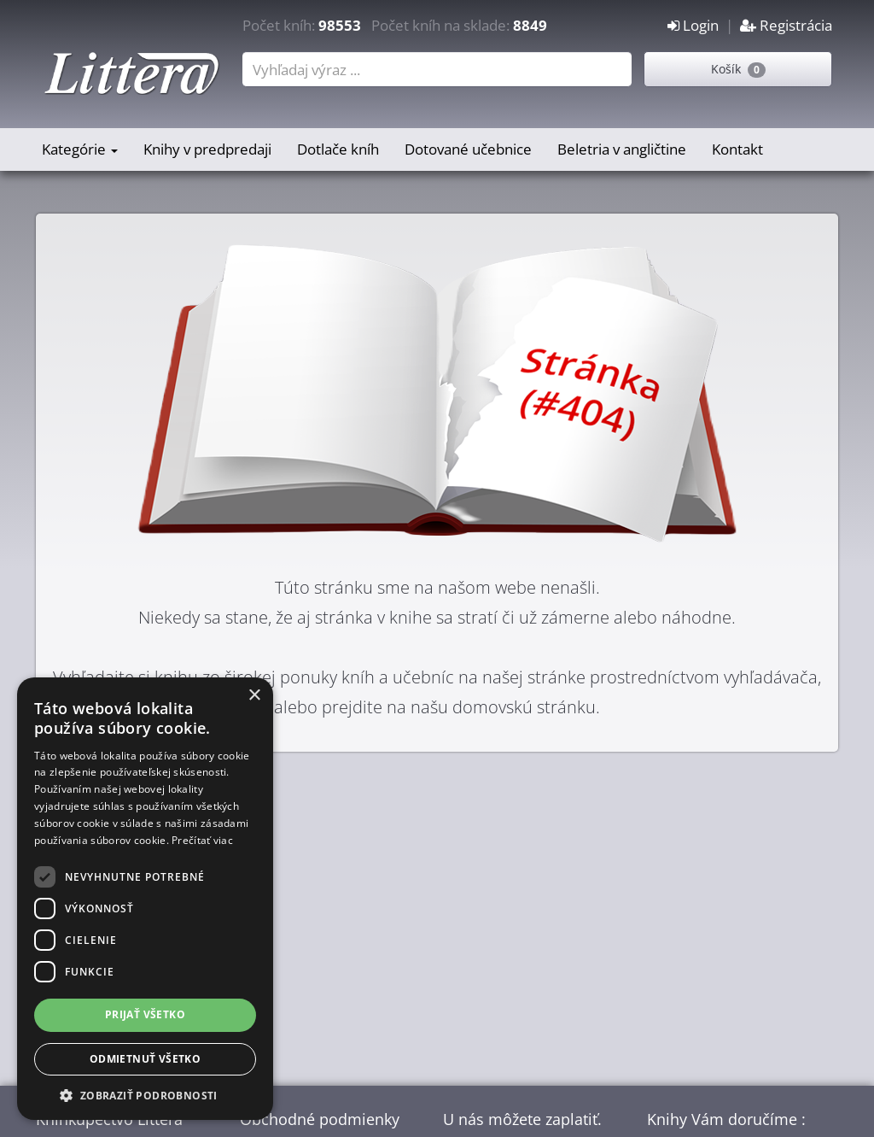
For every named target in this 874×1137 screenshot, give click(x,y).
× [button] (254, 695)
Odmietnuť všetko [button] (145, 1059)
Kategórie (80, 149)
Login (693, 25)
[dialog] (145, 898)
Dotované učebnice (468, 149)
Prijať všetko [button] (145, 1014)
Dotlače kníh (338, 149)
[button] (145, 1095)
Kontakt (737, 149)
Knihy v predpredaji (207, 149)
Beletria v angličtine (621, 149)
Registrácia (786, 25)
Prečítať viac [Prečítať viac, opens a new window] (202, 840)
